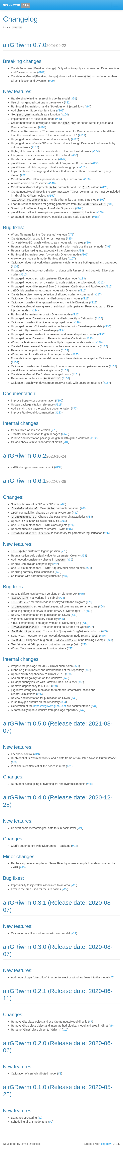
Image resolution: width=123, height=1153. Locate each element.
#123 (93, 302)
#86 (110, 204)
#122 (85, 298)
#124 (35, 310)
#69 (68, 674)
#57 (70, 648)
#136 (101, 334)
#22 (64, 889)
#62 (88, 610)
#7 (90, 1021)
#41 (109, 640)
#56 (106, 533)
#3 (59, 1073)
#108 (15, 266)
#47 (82, 710)
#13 (22, 867)
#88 (80, 250)
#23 (73, 885)
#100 (59, 400)
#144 (96, 151)
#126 (75, 314)
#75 (64, 551)
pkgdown (106, 1143)
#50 (84, 644)
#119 (58, 404)
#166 (66, 378)
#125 (104, 346)
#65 (39, 694)
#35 (61, 618)
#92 (23, 175)
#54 (65, 575)
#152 (51, 195)
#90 (74, 155)
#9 (111, 1025)
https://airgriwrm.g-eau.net (49, 706)
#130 (89, 338)
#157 (15, 362)
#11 (73, 933)
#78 (54, 430)
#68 (87, 670)
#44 (94, 706)
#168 (96, 216)
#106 (84, 254)
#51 (73, 98)
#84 (66, 442)
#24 (74, 845)
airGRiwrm (11, 5)
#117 (97, 294)
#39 (104, 631)
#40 (102, 635)
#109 (42, 127)
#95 (58, 118)
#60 (83, 508)
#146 (52, 183)
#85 (69, 238)
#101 (41, 72)
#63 (63, 504)
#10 (65, 1029)
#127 (99, 318)
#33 (85, 622)
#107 (72, 258)
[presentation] (72, 631)
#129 (75, 139)
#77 (74, 408)
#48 (58, 572)
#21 (80, 828)
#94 (88, 106)
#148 (65, 434)
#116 (82, 290)
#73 (89, 602)
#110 (23, 274)
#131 (76, 374)
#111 (82, 135)
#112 (100, 282)
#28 (89, 783)
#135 (107, 326)
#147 (62, 159)
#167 (107, 382)
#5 (111, 977)
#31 (69, 766)
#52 (55, 564)
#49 (65, 678)
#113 (82, 278)
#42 (67, 102)
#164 (79, 208)
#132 (35, 147)
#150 (95, 163)
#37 (90, 626)
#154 (65, 350)
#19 (36, 754)
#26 (71, 525)
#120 (104, 187)
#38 (89, 516)
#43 (74, 614)
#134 (61, 330)
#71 (76, 666)
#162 (93, 438)
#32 (75, 512)
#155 (75, 354)
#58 (83, 555)
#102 (60, 110)
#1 (40, 1117)
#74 (61, 597)
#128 (76, 322)
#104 (65, 114)
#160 (99, 212)
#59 (54, 686)
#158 (113, 366)
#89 (87, 242)
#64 (101, 606)
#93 (108, 246)
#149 (98, 342)
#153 (65, 370)
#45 (63, 521)
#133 (59, 412)
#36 (69, 559)
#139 (58, 467)
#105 (101, 199)
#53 (80, 682)
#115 (108, 286)
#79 (71, 234)
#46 (69, 529)
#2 (50, 1121)
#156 (86, 179)
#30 (14, 762)
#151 (82, 167)
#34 (63, 702)
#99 (51, 80)
